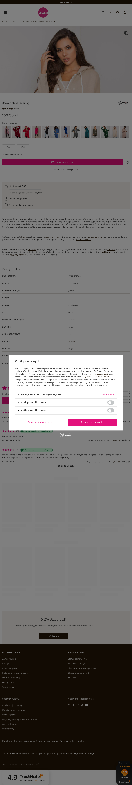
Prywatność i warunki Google (96, 377)
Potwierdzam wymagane (40, 422)
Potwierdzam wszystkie (92, 422)
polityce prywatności (99, 374)
